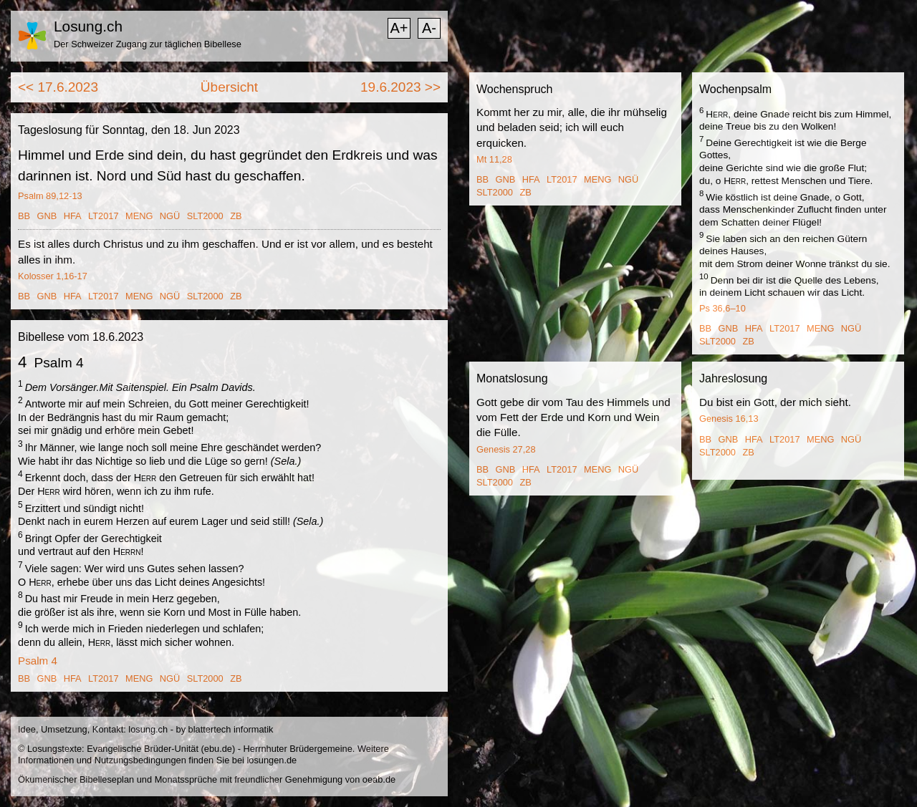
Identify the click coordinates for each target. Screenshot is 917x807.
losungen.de (271, 760)
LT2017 (103, 216)
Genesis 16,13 (729, 418)
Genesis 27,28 (506, 449)
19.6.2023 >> (400, 87)
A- (429, 28)
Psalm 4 (37, 660)
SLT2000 (205, 216)
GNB (47, 216)
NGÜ (170, 216)
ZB (235, 216)
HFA (73, 216)
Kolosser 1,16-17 (52, 276)
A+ (399, 28)
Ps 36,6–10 (722, 308)
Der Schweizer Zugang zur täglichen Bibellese (147, 44)
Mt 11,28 (494, 159)
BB (24, 216)
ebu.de (218, 748)
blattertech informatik (231, 729)
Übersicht (229, 87)
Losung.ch (88, 26)
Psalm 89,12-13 (50, 195)
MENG (139, 216)
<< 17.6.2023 (58, 87)
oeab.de (379, 779)
